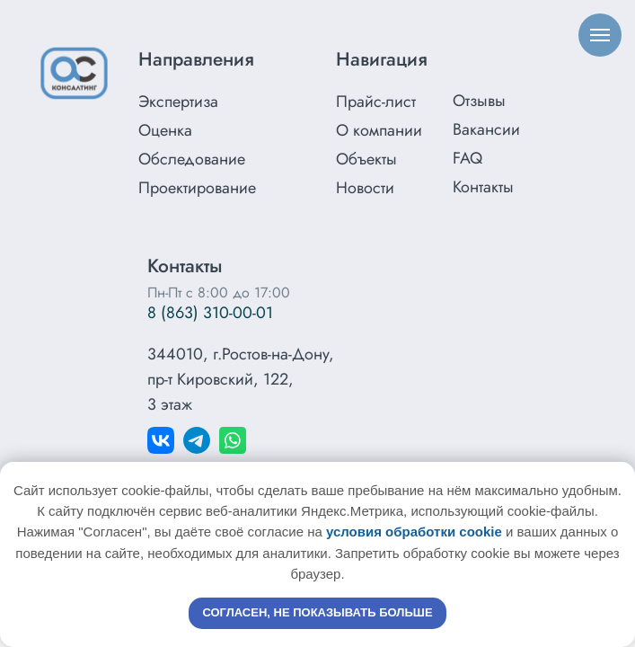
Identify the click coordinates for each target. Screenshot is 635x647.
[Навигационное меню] (600, 35)
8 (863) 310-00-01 (210, 312)
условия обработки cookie (414, 531)
